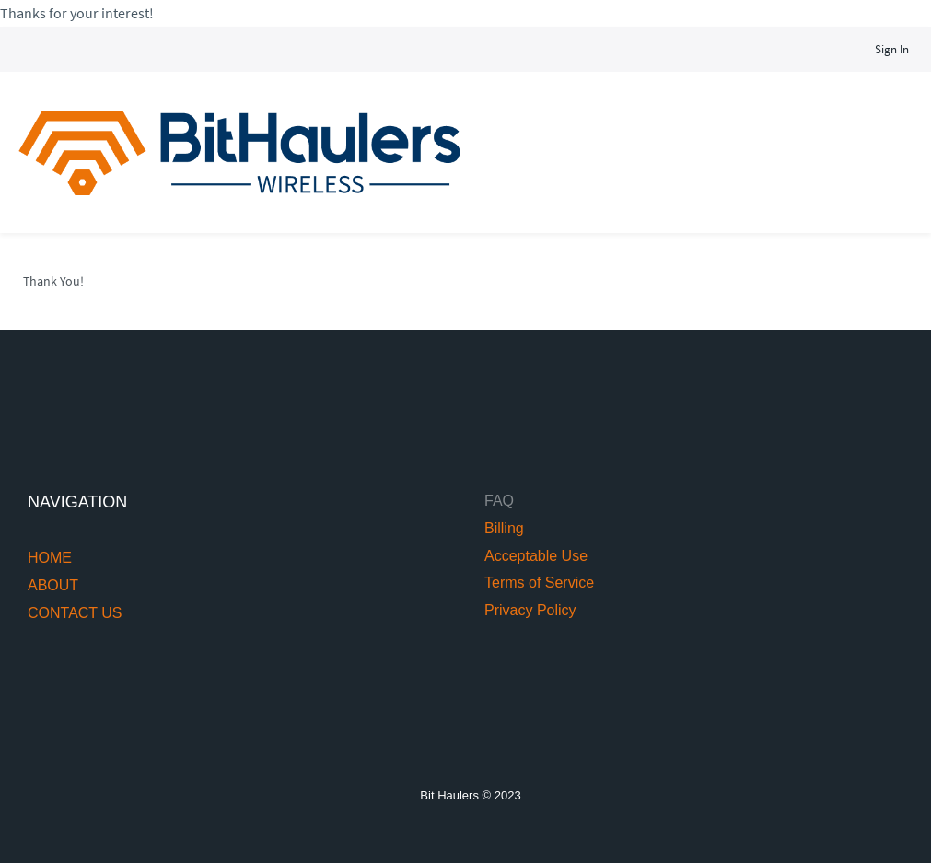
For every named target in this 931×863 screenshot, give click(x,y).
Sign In (892, 49)
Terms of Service (539, 582)
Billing (504, 528)
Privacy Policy (530, 610)
